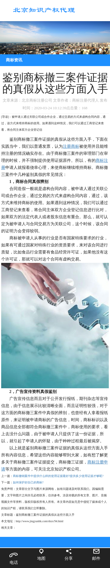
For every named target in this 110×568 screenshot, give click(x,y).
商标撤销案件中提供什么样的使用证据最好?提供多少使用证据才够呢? (58, 476)
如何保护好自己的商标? (28, 482)
